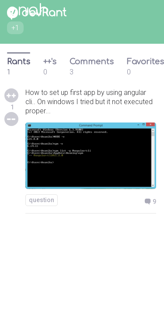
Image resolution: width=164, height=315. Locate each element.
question (41, 199)
